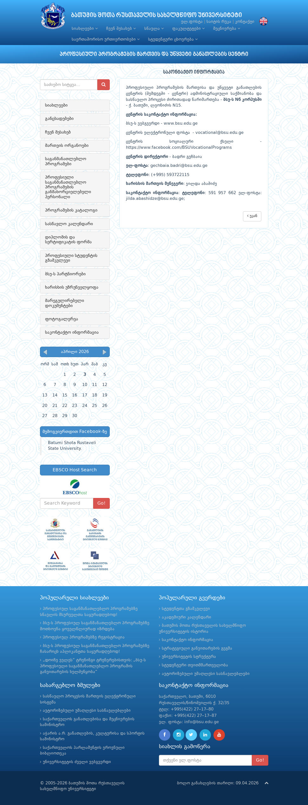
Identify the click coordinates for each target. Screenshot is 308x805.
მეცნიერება (226, 28)
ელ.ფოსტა (192, 22)
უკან (252, 216)
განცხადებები (59, 118)
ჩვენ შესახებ (121, 28)
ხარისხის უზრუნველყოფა (71, 287)
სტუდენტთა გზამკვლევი (186, 609)
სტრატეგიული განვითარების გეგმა (197, 648)
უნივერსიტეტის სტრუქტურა (189, 657)
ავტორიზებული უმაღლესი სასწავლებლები (206, 674)
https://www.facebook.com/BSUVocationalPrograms (179, 148)
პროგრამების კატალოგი (71, 210)
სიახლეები (85, 28)
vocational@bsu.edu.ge (219, 133)
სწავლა (154, 28)
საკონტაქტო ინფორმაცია (72, 332)
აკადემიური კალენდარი (186, 617)
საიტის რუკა (218, 22)
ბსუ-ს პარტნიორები (65, 274)
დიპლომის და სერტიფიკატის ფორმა (68, 239)
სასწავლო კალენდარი (69, 224)
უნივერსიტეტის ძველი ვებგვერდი (77, 762)
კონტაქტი (244, 22)
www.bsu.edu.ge (181, 123)
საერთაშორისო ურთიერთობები (106, 39)
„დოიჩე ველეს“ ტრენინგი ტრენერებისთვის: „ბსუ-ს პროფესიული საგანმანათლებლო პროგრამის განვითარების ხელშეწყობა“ (93, 666)
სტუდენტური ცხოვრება (173, 39)
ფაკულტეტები (188, 28)
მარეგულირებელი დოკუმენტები (64, 303)
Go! (101, 503)
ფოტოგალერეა (61, 319)
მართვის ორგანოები (66, 145)
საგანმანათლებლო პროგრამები (65, 161)
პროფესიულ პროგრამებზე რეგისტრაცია (84, 637)
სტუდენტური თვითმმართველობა (195, 665)
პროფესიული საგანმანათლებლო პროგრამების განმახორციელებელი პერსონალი (68, 187)
